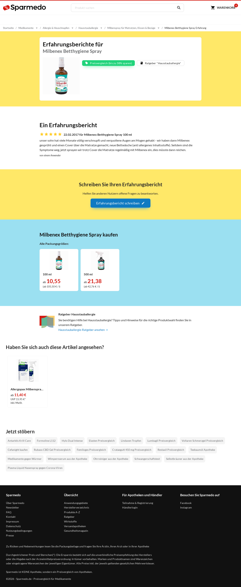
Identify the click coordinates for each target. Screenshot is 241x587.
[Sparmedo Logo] (24, 8)
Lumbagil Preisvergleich (161, 440)
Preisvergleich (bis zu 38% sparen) (108, 63)
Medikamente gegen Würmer (25, 458)
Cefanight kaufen (18, 449)
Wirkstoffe (70, 521)
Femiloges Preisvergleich (91, 449)
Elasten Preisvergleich (102, 440)
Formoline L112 (46, 440)
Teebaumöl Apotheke (202, 449)
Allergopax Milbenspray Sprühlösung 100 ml (28, 389)
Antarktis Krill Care (19, 440)
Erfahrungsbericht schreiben (120, 203)
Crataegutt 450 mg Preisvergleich (131, 449)
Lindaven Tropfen (131, 440)
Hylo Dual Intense (72, 440)
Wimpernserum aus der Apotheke (67, 458)
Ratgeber (69, 516)
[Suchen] (177, 7)
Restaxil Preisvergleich (171, 449)
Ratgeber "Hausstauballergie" (160, 63)
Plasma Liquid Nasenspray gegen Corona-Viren (35, 467)
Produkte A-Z (72, 512)
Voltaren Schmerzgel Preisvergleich (202, 440)
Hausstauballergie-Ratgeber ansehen (84, 329)
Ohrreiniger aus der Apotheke (110, 458)
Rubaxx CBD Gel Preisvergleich (52, 449)
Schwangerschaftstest (147, 458)
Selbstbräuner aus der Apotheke (184, 458)
